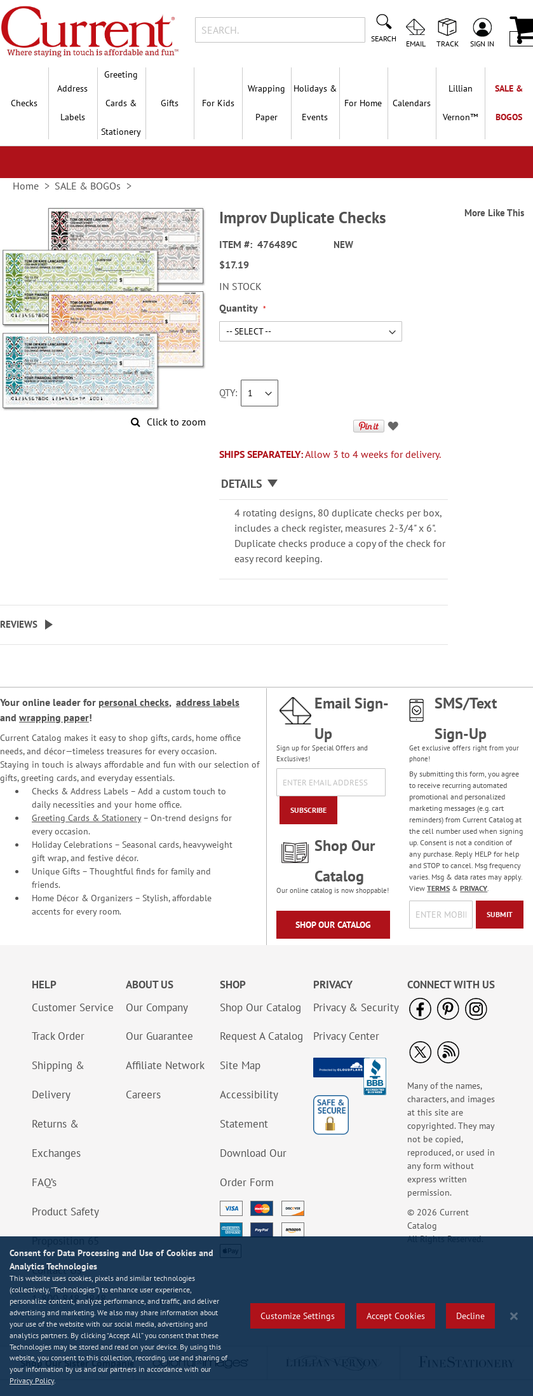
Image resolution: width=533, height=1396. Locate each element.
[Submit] (499, 915)
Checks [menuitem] (24, 103)
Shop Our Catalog (333, 924)
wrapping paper (54, 717)
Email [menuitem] (416, 43)
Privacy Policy (32, 1380)
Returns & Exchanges (56, 1138)
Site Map (240, 1065)
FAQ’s (44, 1182)
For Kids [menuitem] (218, 103)
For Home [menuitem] (363, 103)
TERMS (438, 888)
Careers (143, 1095)
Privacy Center (346, 1036)
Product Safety (65, 1212)
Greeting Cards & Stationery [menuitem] (121, 103)
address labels (208, 702)
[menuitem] (460, 103)
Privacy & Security (356, 1007)
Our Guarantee (159, 1036)
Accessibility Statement (249, 1109)
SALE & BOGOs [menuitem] (509, 103)
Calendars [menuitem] (412, 103)
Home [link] (26, 185)
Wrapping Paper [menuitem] (266, 103)
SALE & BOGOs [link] (88, 185)
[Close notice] (514, 1316)
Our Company (157, 1007)
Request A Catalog (261, 1036)
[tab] (333, 484)
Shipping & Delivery (58, 1080)
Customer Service (73, 1007)
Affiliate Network (165, 1065)
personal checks (133, 702)
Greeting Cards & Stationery (86, 818)
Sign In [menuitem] (482, 43)
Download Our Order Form (253, 1167)
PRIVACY (473, 888)
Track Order (58, 1036)
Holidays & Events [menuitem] (315, 103)
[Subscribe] (308, 810)
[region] (266, 1316)
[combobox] (280, 30)
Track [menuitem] (447, 43)
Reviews (18, 624)
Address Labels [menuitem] (72, 103)
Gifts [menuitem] (170, 103)
